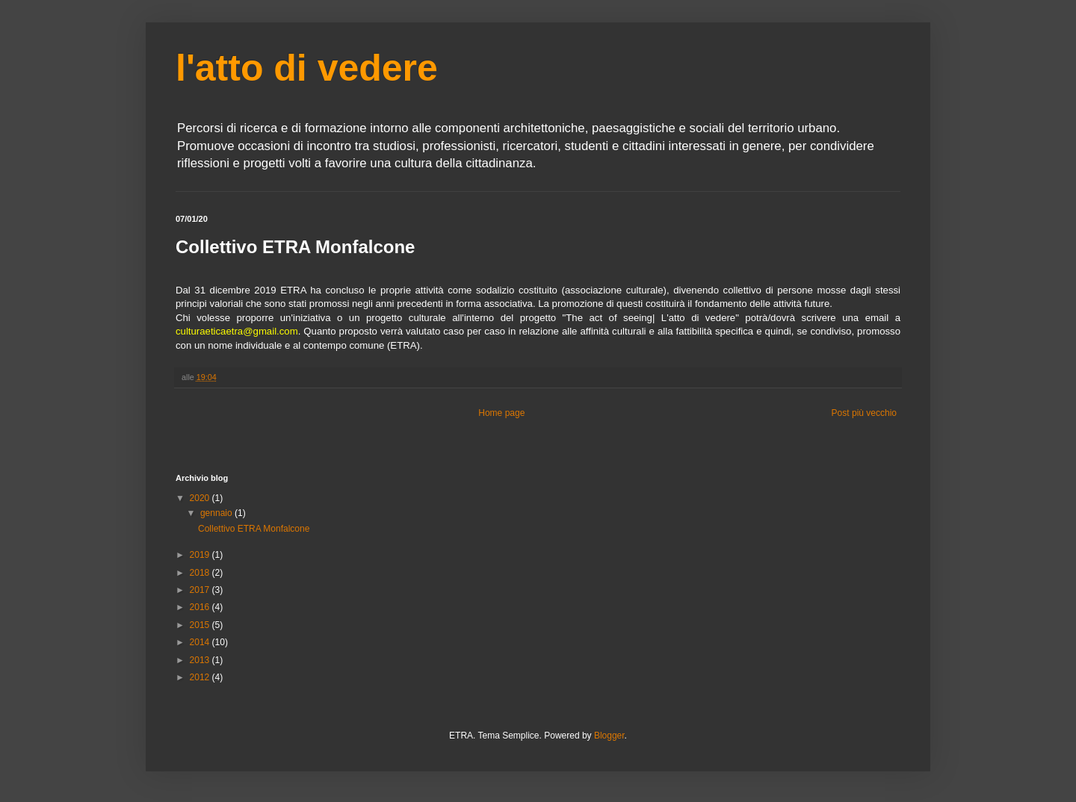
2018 (201, 573)
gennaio (217, 513)
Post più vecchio (864, 413)
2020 (201, 498)
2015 (201, 625)
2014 (201, 642)
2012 (201, 677)
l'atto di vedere (307, 68)
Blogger (609, 735)
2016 (201, 607)
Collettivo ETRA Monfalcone (253, 528)
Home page (501, 413)
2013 (201, 660)
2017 (201, 590)
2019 (201, 555)
